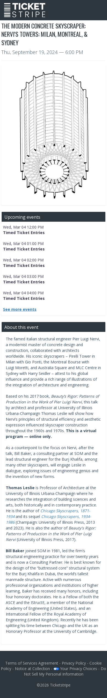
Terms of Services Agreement (31, 663)
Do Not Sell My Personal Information (65, 671)
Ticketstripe (60, 685)
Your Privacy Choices (75, 668)
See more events (19, 309)
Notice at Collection (32, 668)
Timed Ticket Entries (24, 232)
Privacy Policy (74, 663)
